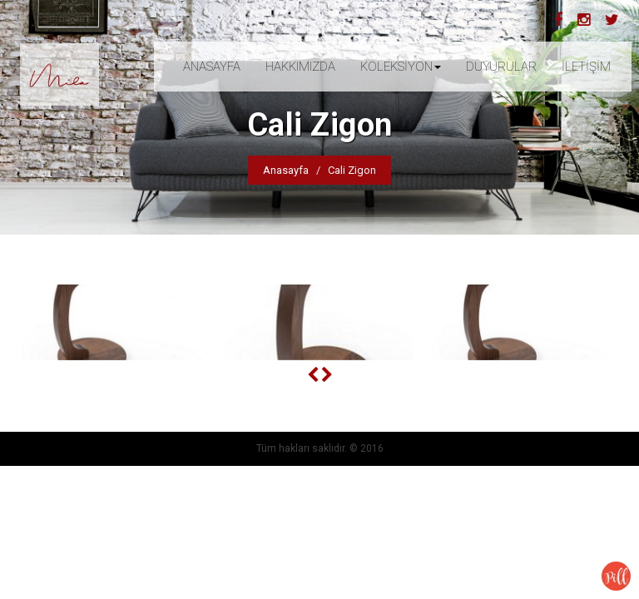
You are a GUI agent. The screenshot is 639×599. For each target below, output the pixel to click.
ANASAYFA (211, 66)
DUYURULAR (501, 66)
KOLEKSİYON (400, 66)
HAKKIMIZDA (300, 66)
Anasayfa (286, 170)
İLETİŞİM (586, 66)
